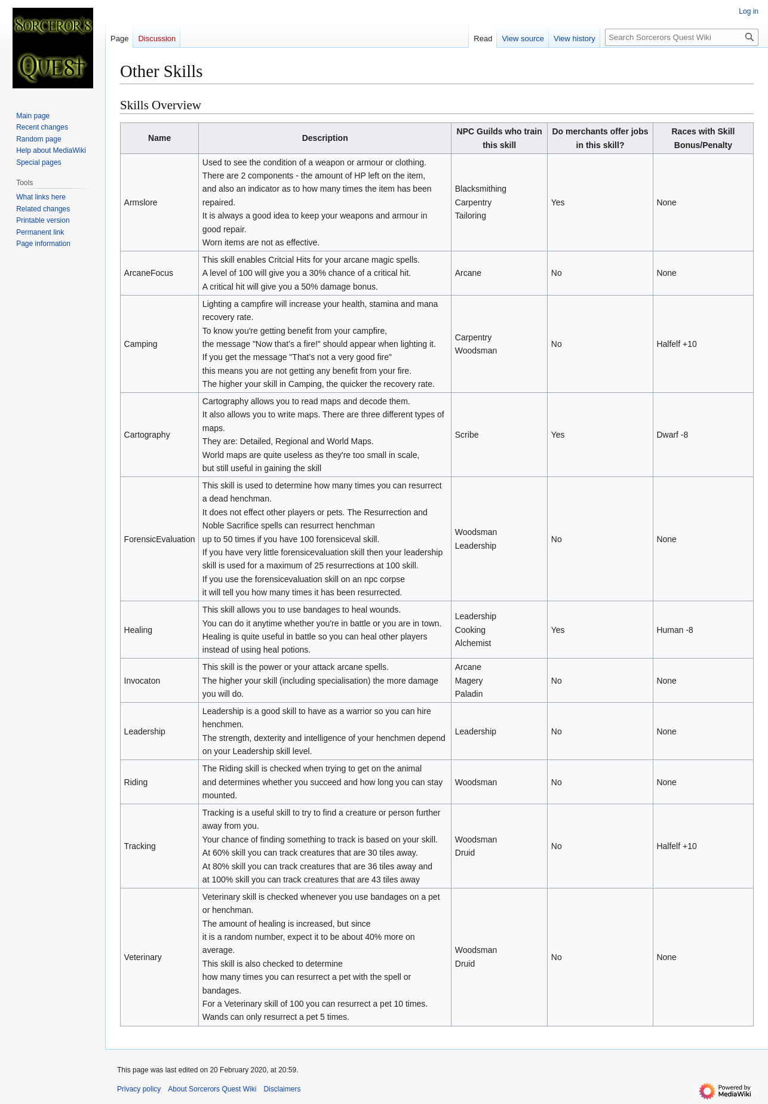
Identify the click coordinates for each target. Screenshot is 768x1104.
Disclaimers (281, 1089)
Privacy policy (139, 1089)
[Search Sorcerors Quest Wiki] (681, 37)
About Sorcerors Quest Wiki (212, 1089)
